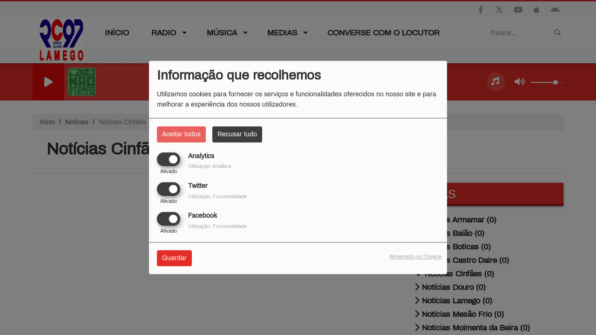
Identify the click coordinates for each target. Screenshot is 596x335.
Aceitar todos (181, 134)
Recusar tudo (237, 134)
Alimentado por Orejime (415, 257)
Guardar (174, 258)
